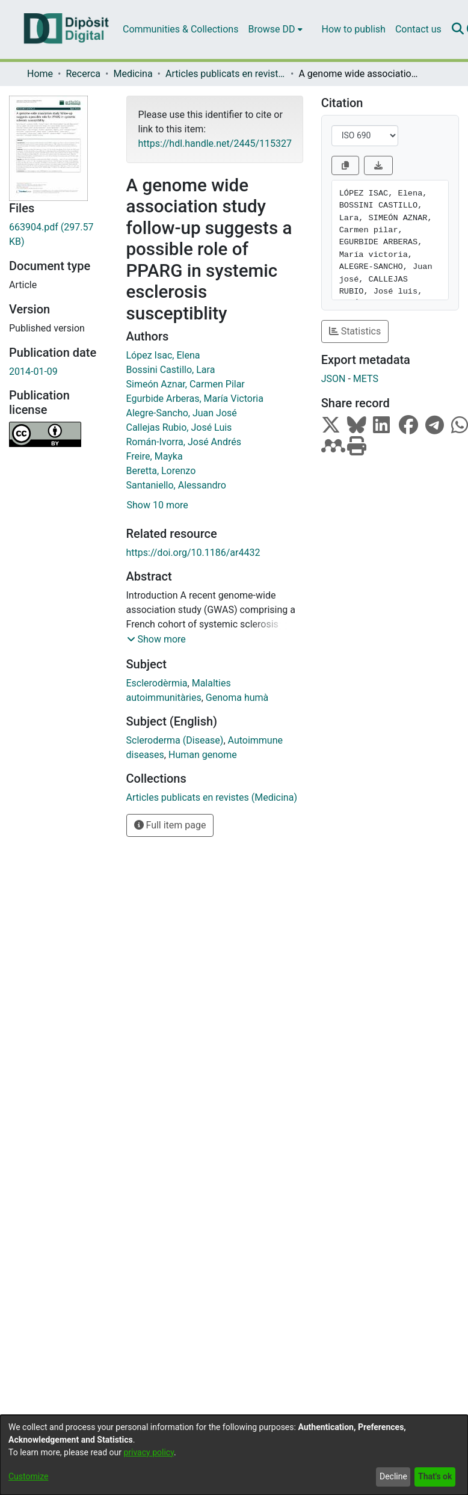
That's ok (435, 1476)
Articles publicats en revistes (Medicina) (225, 73)
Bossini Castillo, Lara (170, 369)
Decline (393, 1476)
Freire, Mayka (154, 456)
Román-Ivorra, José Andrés (183, 442)
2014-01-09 (33, 371)
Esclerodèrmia (157, 683)
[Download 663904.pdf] (58, 234)
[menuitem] (275, 29)
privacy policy (148, 1452)
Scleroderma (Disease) (175, 740)
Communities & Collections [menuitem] (180, 29)
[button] (156, 639)
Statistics (355, 331)
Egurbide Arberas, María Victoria (194, 398)
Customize (28, 1476)
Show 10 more (157, 505)
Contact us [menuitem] (418, 29)
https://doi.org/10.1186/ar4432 (193, 552)
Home (40, 73)
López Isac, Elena (163, 355)
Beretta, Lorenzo (161, 470)
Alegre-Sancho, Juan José (181, 413)
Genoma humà (237, 697)
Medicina (132, 73)
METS (365, 378)
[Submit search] (458, 29)
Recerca (83, 73)
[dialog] (234, 1455)
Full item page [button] (170, 825)
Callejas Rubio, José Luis (179, 427)
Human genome (202, 754)
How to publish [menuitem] (354, 29)
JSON (333, 378)
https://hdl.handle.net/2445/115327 (215, 143)
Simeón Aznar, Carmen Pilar (185, 384)
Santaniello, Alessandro (176, 485)
